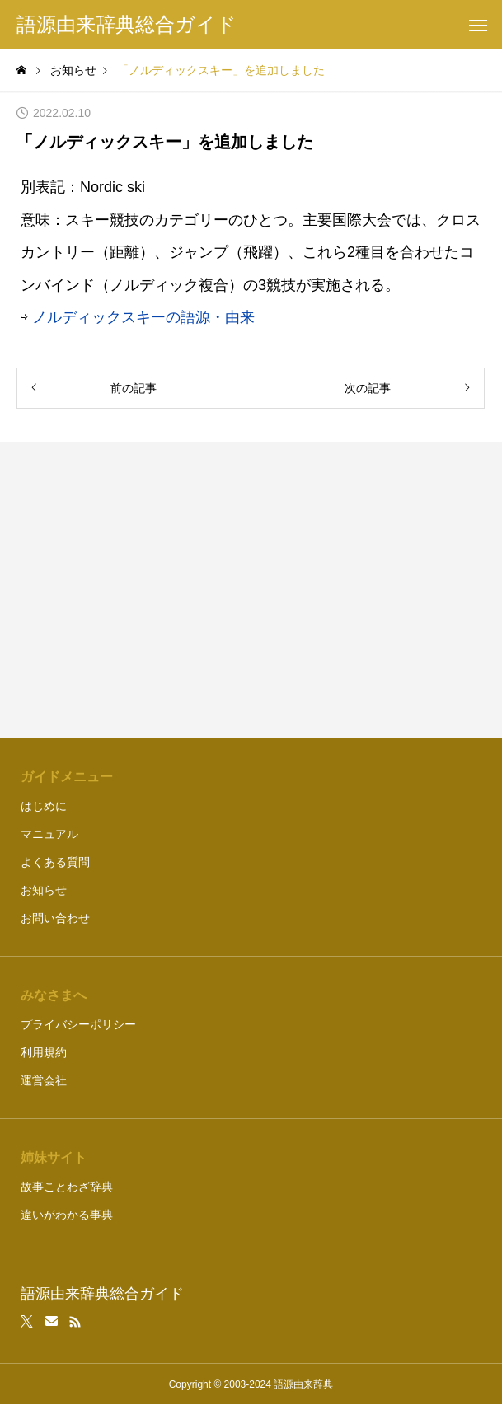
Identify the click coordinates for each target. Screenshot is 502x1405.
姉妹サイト (54, 1157)
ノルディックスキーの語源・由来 (143, 317)
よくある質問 (55, 862)
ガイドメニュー (67, 777)
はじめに (44, 806)
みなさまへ (54, 995)
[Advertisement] (251, 590)
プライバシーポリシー (78, 1024)
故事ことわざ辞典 (67, 1186)
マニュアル (49, 834)
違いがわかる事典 (67, 1214)
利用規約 (44, 1052)
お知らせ (44, 890)
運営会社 (44, 1080)
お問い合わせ (55, 918)
